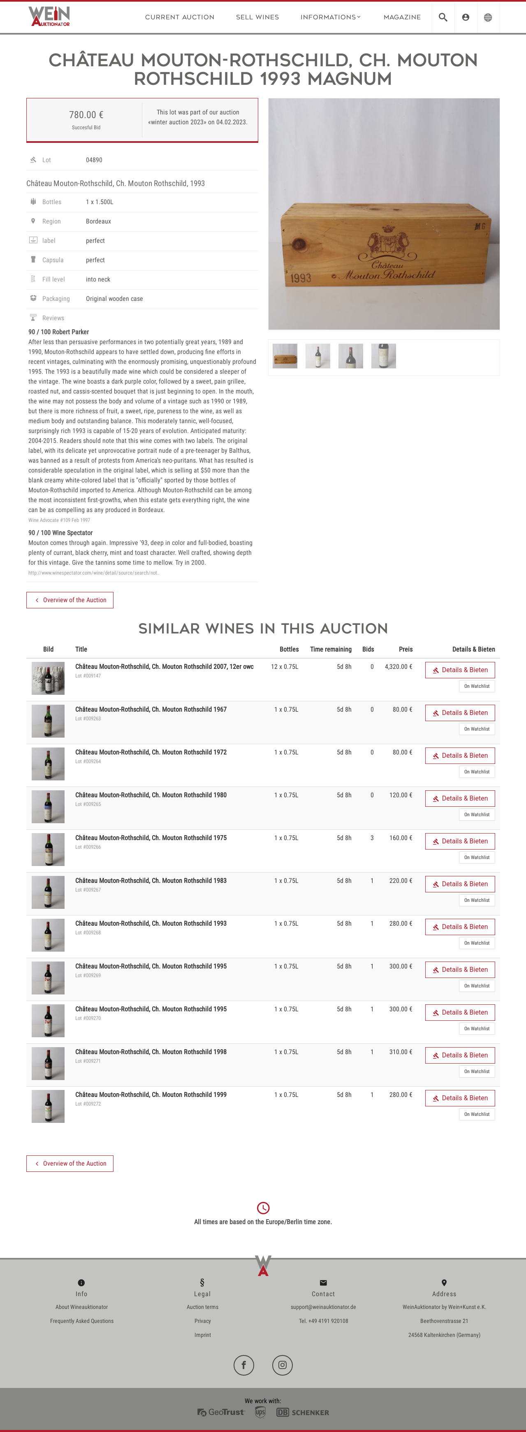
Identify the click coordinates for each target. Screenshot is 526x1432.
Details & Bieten (460, 670)
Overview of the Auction (70, 600)
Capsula (46, 261)
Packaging (49, 300)
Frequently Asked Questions (82, 1321)
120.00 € (400, 795)
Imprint (203, 1335)
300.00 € (400, 966)
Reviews (46, 319)
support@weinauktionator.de (323, 1307)
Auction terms (202, 1307)
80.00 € (402, 709)
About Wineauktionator (82, 1307)
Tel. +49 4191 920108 (323, 1321)
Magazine (402, 17)
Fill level (46, 280)
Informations (331, 17)
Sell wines (257, 17)
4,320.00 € (398, 667)
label (42, 242)
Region (44, 222)
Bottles (44, 203)
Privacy (203, 1321)
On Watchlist (477, 686)
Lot (39, 161)
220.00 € (400, 881)
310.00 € (400, 1052)
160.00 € (400, 838)
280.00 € (400, 923)
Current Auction (180, 17)
